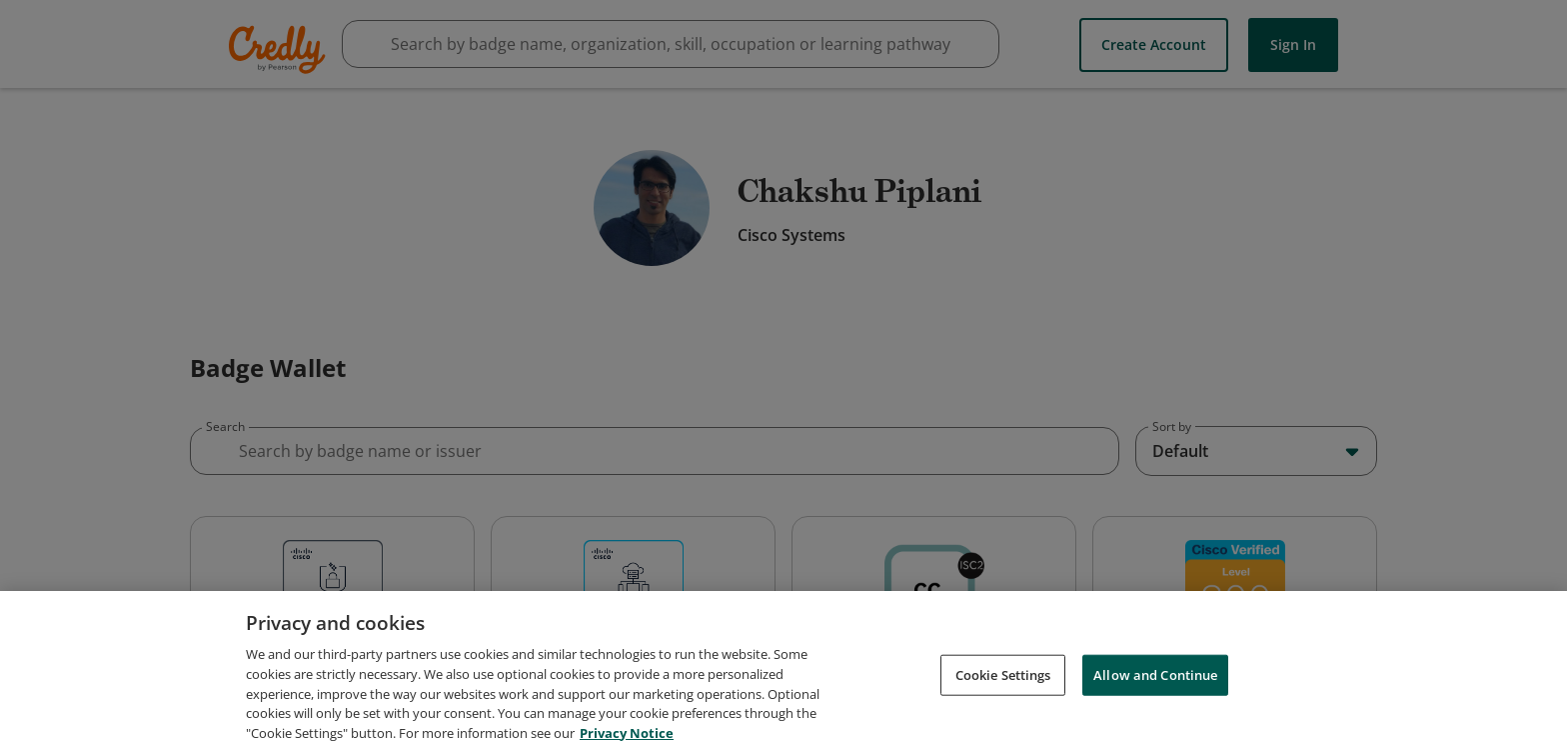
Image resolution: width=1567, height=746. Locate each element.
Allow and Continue (1155, 718)
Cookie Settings (1003, 718)
